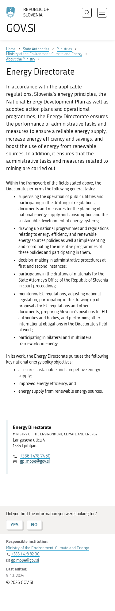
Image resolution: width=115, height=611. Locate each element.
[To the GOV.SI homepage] (30, 20)
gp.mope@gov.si (35, 461)
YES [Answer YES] (14, 524)
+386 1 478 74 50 (35, 456)
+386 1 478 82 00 (25, 554)
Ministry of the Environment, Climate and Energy (47, 548)
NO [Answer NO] (34, 524)
